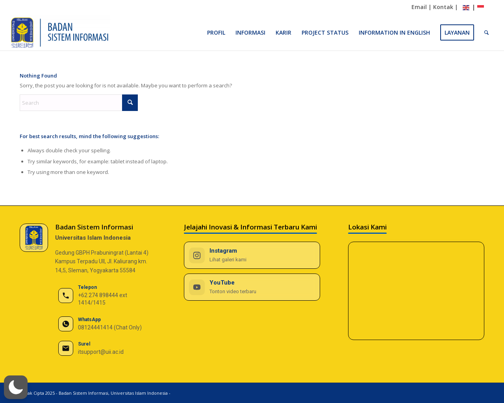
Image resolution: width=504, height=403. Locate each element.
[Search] (486, 32)
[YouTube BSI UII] (252, 287)
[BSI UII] (60, 32)
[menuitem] (216, 32)
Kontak (443, 7)
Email (419, 7)
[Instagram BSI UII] (252, 255)
